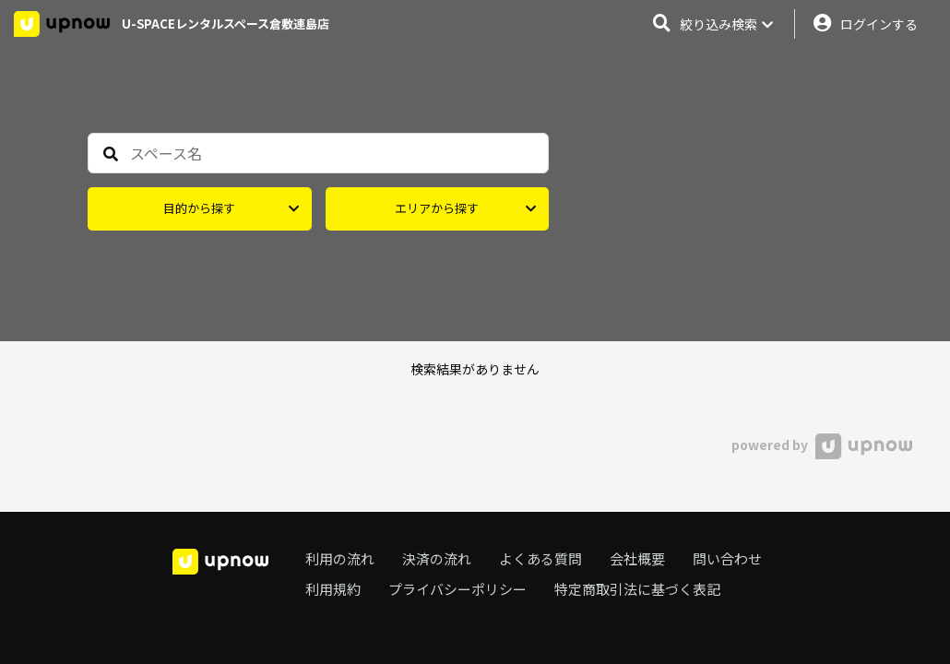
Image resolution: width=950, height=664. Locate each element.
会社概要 (637, 558)
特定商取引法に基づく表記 (637, 589)
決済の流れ (436, 558)
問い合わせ (727, 558)
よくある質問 (540, 558)
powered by (821, 444)
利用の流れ (339, 558)
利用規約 (333, 589)
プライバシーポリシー (457, 589)
